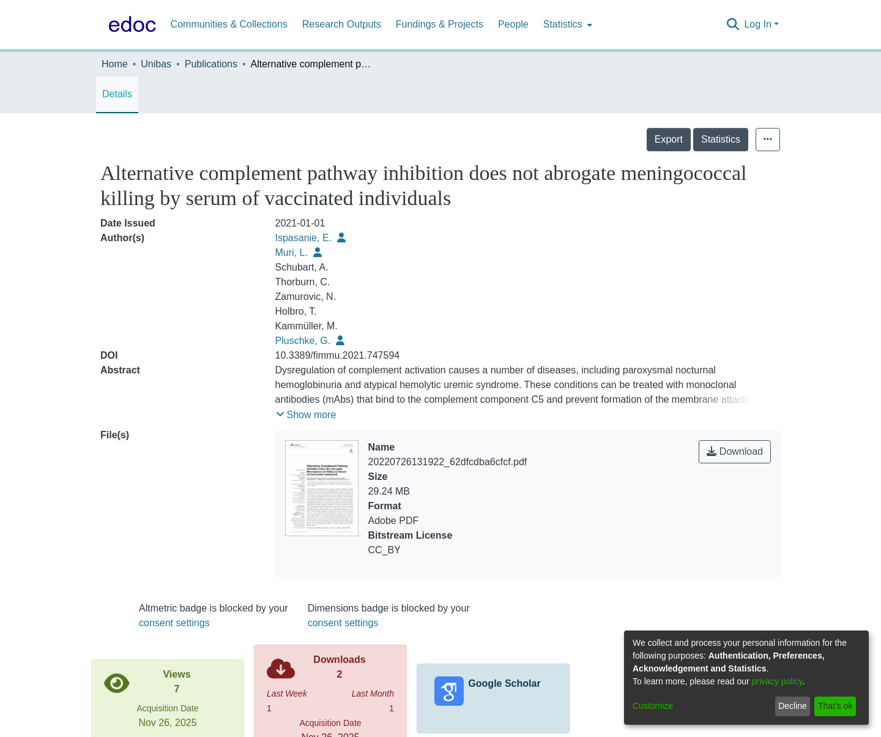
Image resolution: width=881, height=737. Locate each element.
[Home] (129, 24)
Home (115, 64)
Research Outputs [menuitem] (341, 24)
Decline (792, 706)
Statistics (720, 139)
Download (735, 451)
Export (669, 139)
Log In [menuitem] (757, 24)
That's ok (835, 706)
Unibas (156, 64)
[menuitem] (566, 24)
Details (117, 94)
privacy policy (777, 681)
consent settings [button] (174, 623)
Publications (211, 64)
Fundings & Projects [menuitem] (439, 24)
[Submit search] (732, 24)
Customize (653, 706)
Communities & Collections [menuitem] (229, 24)
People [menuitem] (513, 24)
